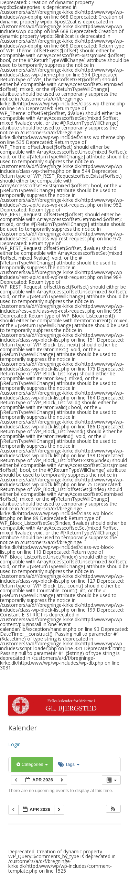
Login (14, 744)
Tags (68, 764)
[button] (113, 808)
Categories (32, 764)
